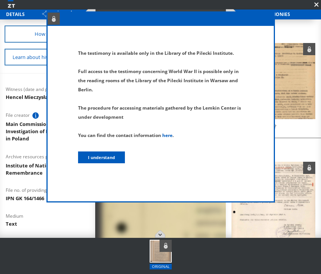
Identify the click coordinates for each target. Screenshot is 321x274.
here (167, 135)
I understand (101, 157)
